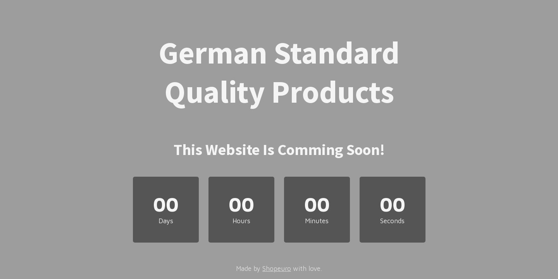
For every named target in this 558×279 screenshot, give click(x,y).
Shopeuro (276, 268)
